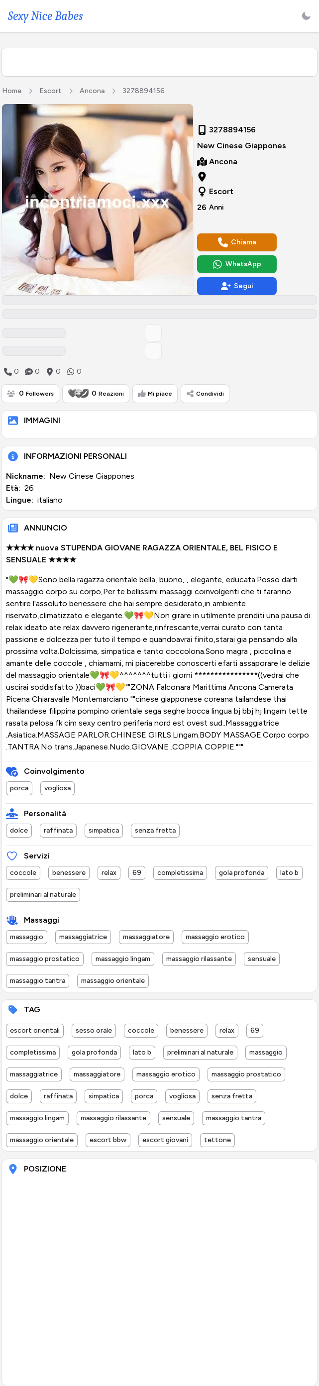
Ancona (92, 91)
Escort (50, 91)
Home (11, 91)
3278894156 (143, 91)
